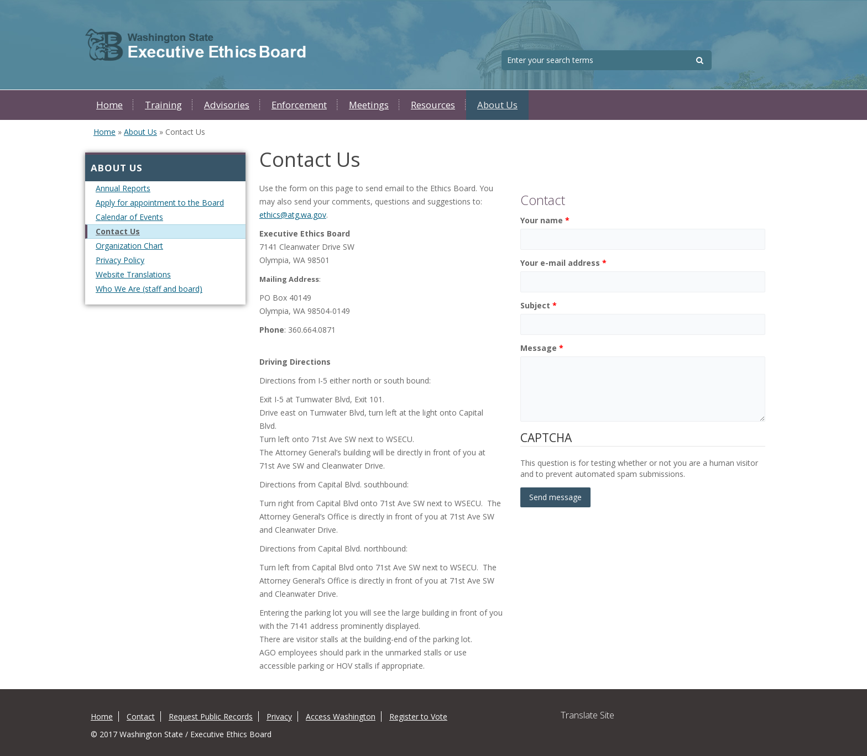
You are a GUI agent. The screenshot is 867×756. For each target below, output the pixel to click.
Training (163, 104)
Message (541, 348)
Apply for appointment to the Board (160, 202)
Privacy (279, 716)
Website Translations (133, 274)
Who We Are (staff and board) (149, 289)
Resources (433, 104)
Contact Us (118, 231)
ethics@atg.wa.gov (292, 214)
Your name (545, 220)
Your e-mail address (563, 263)
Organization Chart (129, 245)
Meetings (369, 104)
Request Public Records (211, 716)
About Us (497, 104)
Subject (538, 305)
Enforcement (299, 104)
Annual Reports (123, 188)
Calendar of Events (129, 217)
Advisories (226, 104)
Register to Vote (418, 716)
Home (109, 104)
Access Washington (340, 716)
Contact (141, 716)
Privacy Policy (120, 260)
